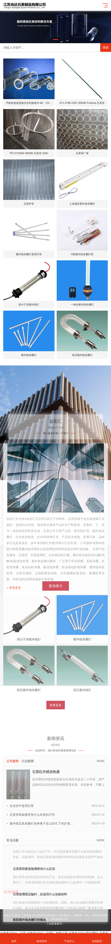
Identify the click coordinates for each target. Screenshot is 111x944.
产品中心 (69, 939)
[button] (55, 39)
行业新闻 (28, 821)
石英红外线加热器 (46, 832)
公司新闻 (12, 821)
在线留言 (97, 939)
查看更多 (56, 746)
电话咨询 (41, 939)
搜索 (106, 47)
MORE (101, 821)
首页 (14, 939)
